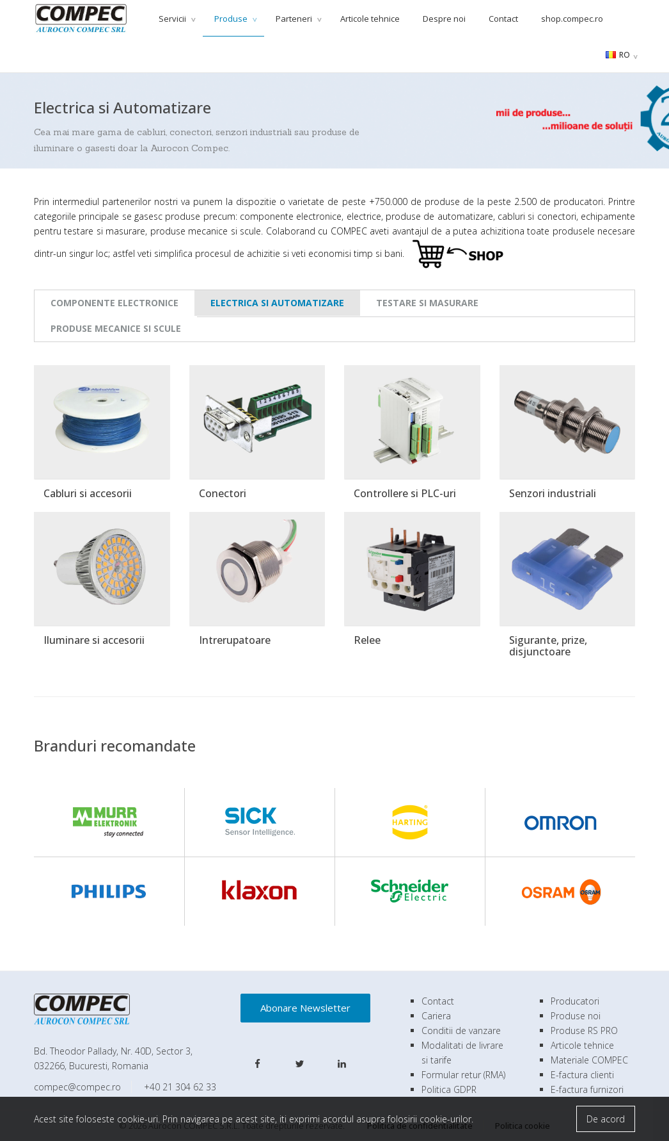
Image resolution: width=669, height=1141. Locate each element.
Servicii (173, 18)
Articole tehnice (370, 18)
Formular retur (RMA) (463, 1075)
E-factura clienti (582, 1075)
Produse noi (576, 1016)
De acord (605, 1119)
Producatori (575, 1001)
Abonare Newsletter (305, 1007)
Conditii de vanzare (461, 1030)
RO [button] (618, 54)
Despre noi (444, 18)
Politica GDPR (448, 1089)
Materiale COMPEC (589, 1060)
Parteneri (295, 18)
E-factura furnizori (587, 1089)
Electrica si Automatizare (277, 303)
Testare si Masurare (427, 303)
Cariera (436, 1016)
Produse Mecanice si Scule (116, 328)
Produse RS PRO (584, 1030)
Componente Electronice (114, 303)
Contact (503, 18)
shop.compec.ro (572, 18)
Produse (231, 18)
